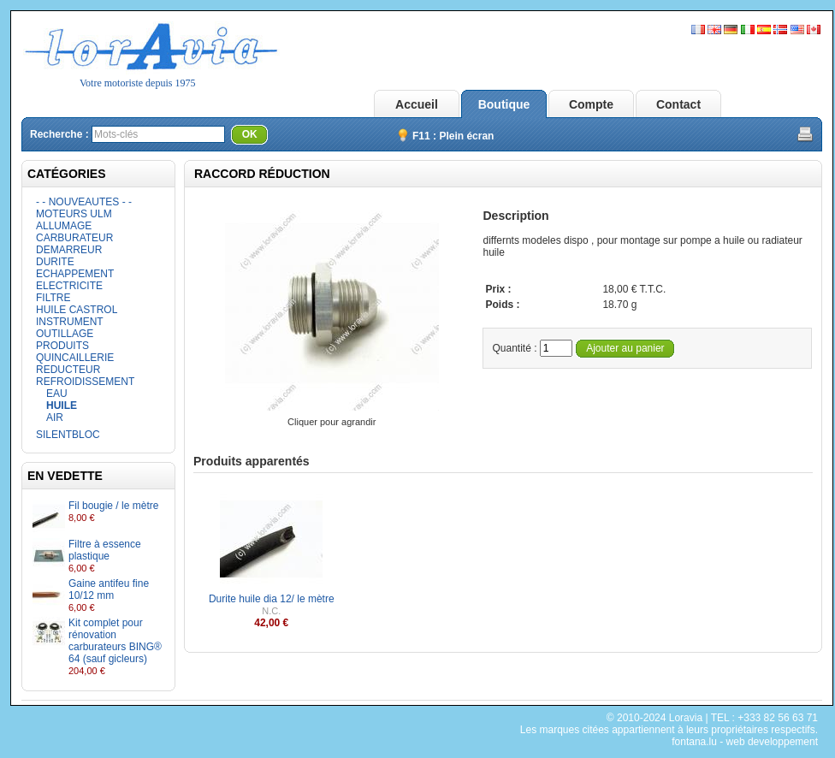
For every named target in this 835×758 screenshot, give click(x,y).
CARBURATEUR (74, 238)
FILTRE (53, 298)
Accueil (416, 104)
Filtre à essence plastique (104, 550)
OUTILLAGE (64, 334)
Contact (678, 104)
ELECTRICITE (69, 286)
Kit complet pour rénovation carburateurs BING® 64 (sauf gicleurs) (115, 641)
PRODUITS (62, 346)
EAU (57, 394)
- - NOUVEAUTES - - (84, 202)
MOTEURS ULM (74, 214)
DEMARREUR (69, 250)
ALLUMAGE (64, 226)
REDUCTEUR (68, 370)
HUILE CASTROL (76, 310)
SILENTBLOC (68, 435)
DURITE (55, 262)
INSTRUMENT (70, 322)
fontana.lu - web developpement (745, 742)
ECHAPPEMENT (75, 274)
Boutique (504, 104)
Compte (591, 104)
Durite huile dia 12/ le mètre (272, 599)
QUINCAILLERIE (75, 358)
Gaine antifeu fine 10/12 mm (108, 589)
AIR (54, 417)
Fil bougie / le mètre (113, 506)
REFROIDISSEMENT (85, 382)
